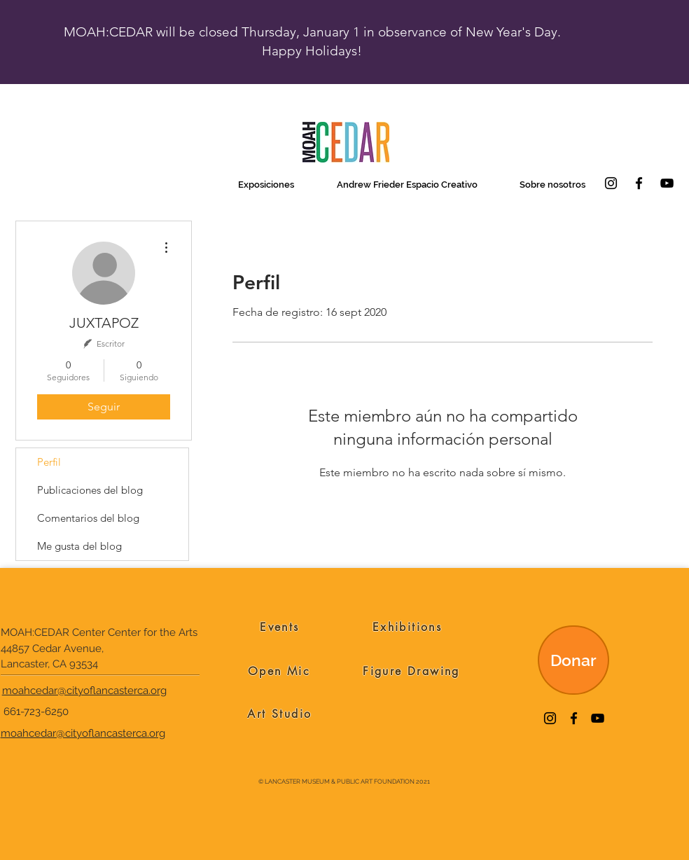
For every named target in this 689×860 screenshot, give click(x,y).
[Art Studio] (279, 714)
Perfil (49, 462)
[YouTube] (667, 183)
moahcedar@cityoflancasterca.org (84, 690)
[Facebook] (639, 183)
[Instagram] (611, 183)
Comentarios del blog (88, 518)
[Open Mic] (279, 671)
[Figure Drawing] (411, 671)
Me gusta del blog (79, 546)
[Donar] (573, 660)
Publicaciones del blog (90, 490)
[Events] (279, 627)
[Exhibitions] (407, 627)
